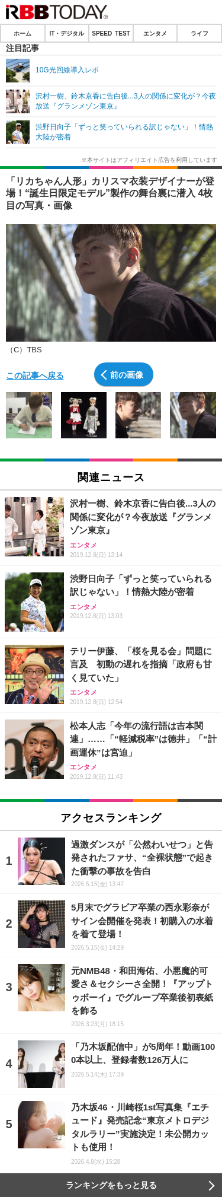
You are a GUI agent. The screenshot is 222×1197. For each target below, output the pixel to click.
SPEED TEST (111, 33)
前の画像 (126, 374)
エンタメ (155, 33)
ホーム (22, 33)
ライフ (199, 33)
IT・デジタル (66, 33)
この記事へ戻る (35, 375)
